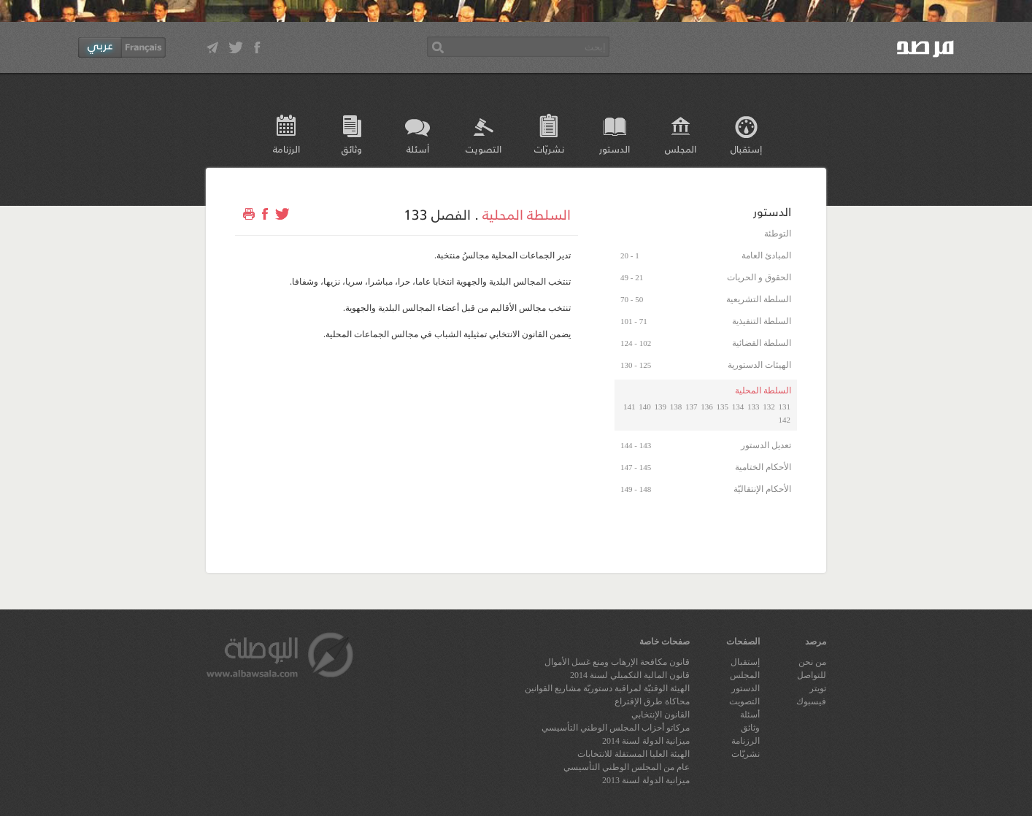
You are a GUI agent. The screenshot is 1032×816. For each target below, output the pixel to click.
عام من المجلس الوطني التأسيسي (626, 767)
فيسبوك (811, 701)
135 (723, 406)
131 (785, 406)
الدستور (614, 148)
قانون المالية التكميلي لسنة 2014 (630, 675)
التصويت (483, 148)
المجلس (680, 148)
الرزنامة (286, 148)
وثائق (352, 148)
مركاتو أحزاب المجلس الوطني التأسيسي (616, 728)
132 (769, 406)
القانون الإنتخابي (660, 714)
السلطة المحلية (526, 214)
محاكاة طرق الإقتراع (652, 701)
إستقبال (746, 148)
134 (738, 406)
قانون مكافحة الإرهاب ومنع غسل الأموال (617, 662)
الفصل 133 (437, 214)
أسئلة (418, 148)
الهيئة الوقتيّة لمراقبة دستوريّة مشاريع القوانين (607, 688)
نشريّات (549, 148)
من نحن (812, 662)
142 (785, 419)
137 (691, 406)
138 (676, 406)
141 (629, 406)
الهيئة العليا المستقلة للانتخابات (633, 754)
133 (753, 406)
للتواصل (811, 675)
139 (661, 406)
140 (645, 406)
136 (707, 406)
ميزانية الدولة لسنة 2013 (646, 780)
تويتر (817, 688)
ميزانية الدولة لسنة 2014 (646, 741)
